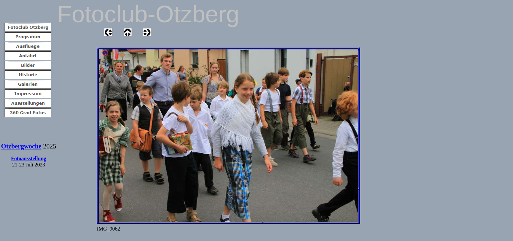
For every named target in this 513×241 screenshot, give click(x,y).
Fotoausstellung (28, 158)
